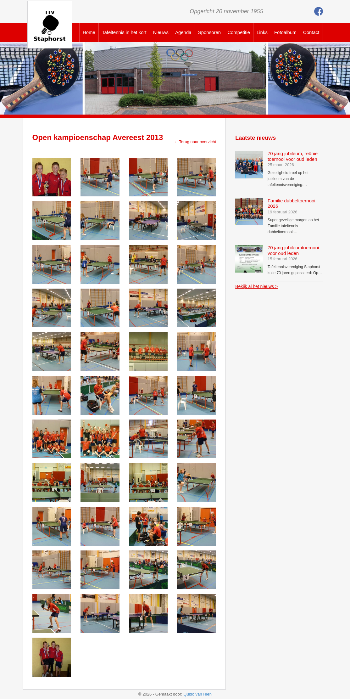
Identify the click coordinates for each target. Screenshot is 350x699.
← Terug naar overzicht (195, 141)
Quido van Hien (197, 694)
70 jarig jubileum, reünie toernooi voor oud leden (293, 156)
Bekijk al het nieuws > (256, 286)
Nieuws (161, 32)
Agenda (183, 32)
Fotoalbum (285, 32)
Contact (311, 32)
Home (89, 32)
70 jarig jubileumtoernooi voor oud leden (293, 250)
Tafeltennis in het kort (124, 32)
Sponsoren (209, 32)
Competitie (238, 32)
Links (262, 32)
